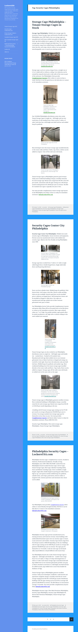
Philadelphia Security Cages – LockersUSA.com (50, 453)
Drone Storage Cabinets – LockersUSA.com (11, 33)
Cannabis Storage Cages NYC (11, 37)
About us (7, 52)
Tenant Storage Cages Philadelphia (46, 210)
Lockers (45, 207)
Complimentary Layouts (39, 418)
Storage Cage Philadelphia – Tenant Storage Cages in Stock (49, 24)
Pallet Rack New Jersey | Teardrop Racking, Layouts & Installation (10, 45)
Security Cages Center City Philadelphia (48, 227)
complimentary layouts (57, 505)
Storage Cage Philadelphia (55, 207)
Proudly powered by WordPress (39, 629)
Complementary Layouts (39, 78)
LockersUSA (9, 5)
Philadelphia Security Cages (57, 605)
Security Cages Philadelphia (49, 208)
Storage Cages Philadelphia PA (53, 436)
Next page (71, 619)
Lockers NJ (7, 49)
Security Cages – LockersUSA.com (9, 29)
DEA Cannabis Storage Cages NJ (11, 40)
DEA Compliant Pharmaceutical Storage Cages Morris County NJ (10, 63)
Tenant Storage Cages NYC (11, 26)
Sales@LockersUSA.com (47, 66)
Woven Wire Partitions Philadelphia (46, 609)
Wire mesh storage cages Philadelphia (51, 437)
